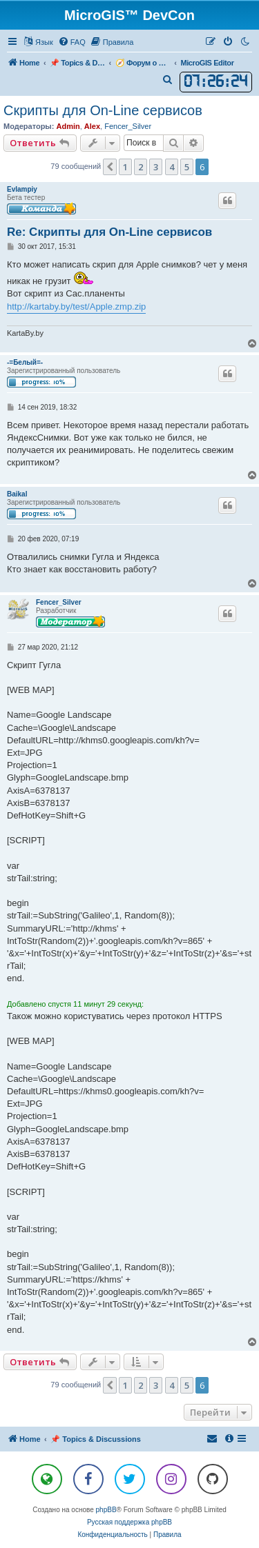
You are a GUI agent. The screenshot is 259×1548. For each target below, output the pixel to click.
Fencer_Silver (127, 126)
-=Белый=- (25, 362)
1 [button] (125, 167)
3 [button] (155, 167)
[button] (110, 167)
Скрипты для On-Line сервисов (102, 110)
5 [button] (186, 167)
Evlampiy (22, 189)
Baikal (17, 494)
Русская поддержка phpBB (129, 1522)
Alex (92, 126)
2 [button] (140, 167)
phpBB (106, 1510)
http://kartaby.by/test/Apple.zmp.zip (76, 306)
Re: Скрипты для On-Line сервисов (109, 232)
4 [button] (171, 167)
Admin (67, 126)
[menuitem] (72, 42)
